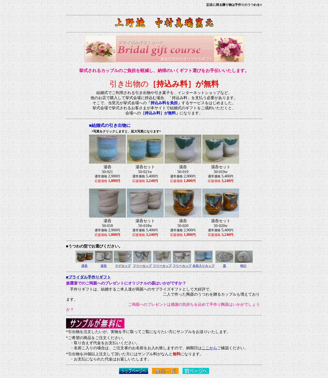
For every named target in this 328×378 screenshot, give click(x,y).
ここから (209, 348)
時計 (243, 266)
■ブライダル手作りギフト (88, 277)
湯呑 (103, 266)
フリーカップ (142, 266)
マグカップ (123, 266)
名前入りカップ (203, 266)
